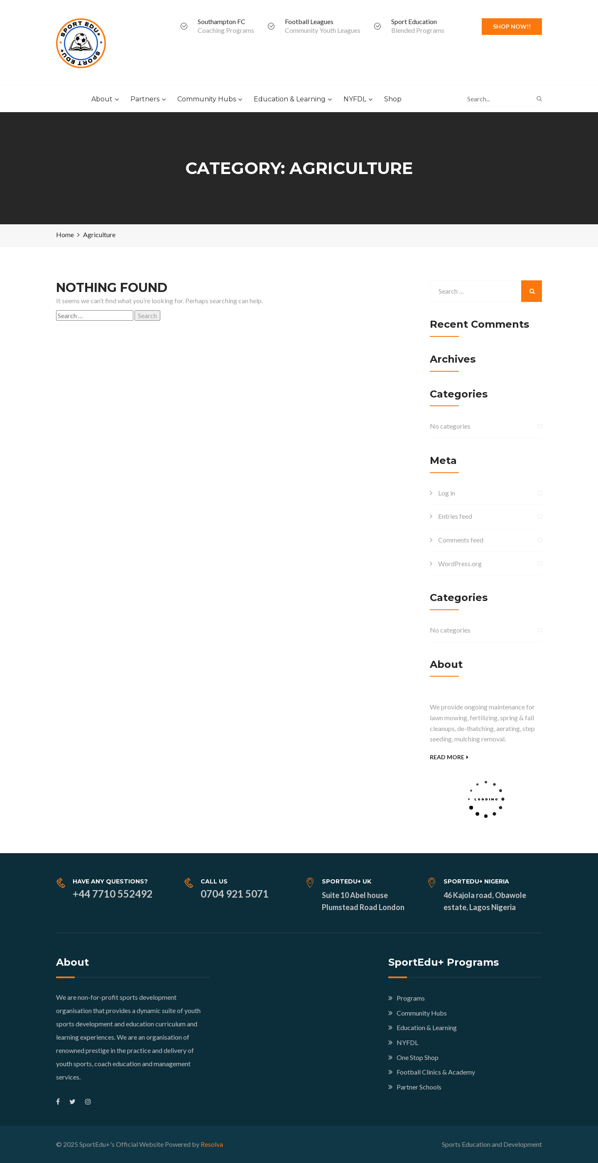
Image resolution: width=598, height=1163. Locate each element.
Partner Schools (419, 1087)
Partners (144, 99)
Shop (393, 99)
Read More (449, 757)
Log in (446, 493)
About (102, 99)
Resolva (212, 1144)
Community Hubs (206, 99)
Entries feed (455, 516)
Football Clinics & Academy (436, 1072)
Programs (411, 998)
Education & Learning (290, 99)
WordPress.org (460, 563)
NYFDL (354, 99)
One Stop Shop (418, 1057)
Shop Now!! (512, 26)
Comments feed (460, 540)
